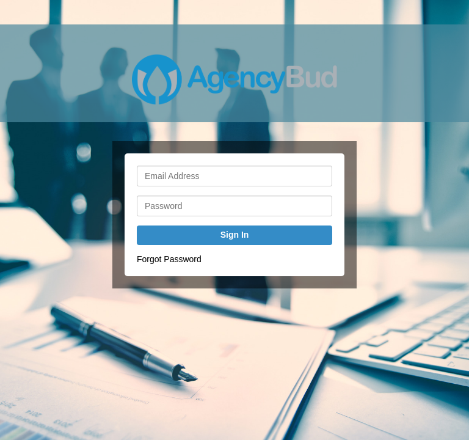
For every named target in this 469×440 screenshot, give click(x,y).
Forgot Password (169, 259)
